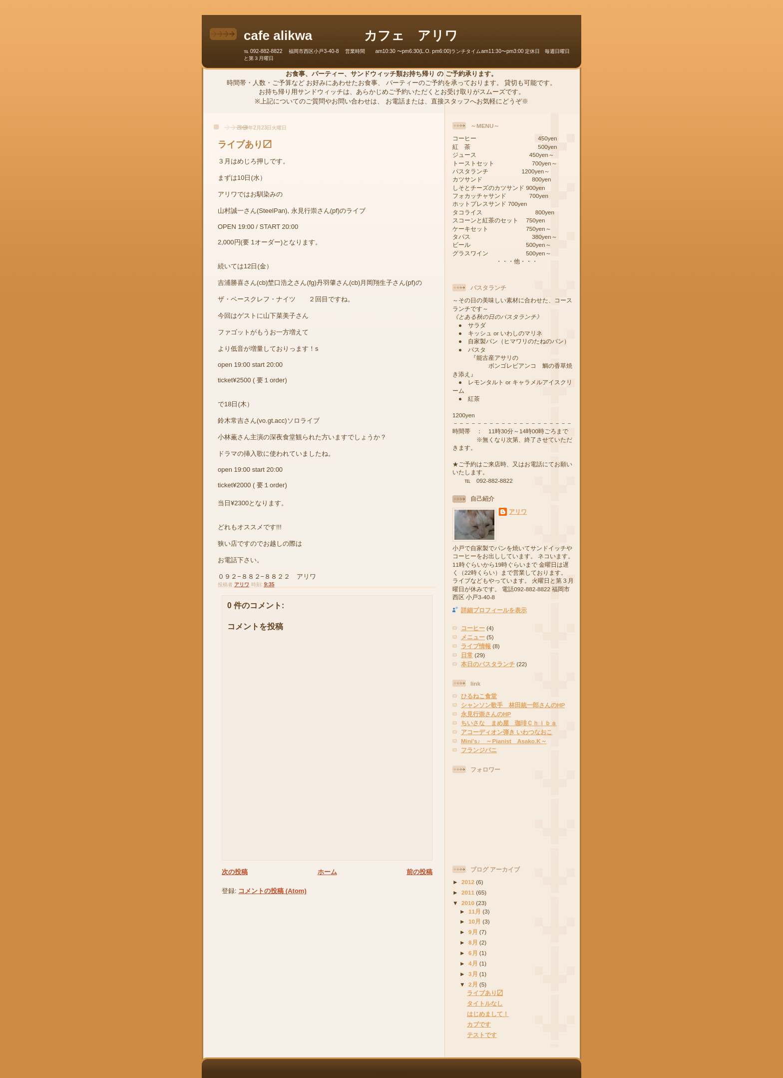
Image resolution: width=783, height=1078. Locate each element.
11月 (475, 911)
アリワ (518, 511)
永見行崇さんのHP (486, 714)
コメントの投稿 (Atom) (272, 891)
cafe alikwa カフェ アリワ (351, 35)
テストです (482, 1035)
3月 (473, 974)
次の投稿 (235, 872)
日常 (467, 655)
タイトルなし (485, 1003)
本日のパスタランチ (488, 664)
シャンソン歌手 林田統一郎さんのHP (513, 705)
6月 (473, 953)
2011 (468, 892)
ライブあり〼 (485, 993)
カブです (479, 1024)
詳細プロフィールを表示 (494, 610)
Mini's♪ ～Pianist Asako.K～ (504, 741)
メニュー (473, 637)
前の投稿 (419, 872)
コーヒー (473, 628)
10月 (475, 921)
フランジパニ (479, 750)
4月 (473, 963)
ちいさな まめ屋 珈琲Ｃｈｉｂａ (509, 723)
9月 (473, 932)
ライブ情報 (476, 646)
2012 (468, 882)
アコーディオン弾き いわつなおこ (506, 732)
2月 (473, 984)
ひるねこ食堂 (479, 696)
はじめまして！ (488, 1014)
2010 (468, 903)
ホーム (327, 872)
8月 (473, 942)
